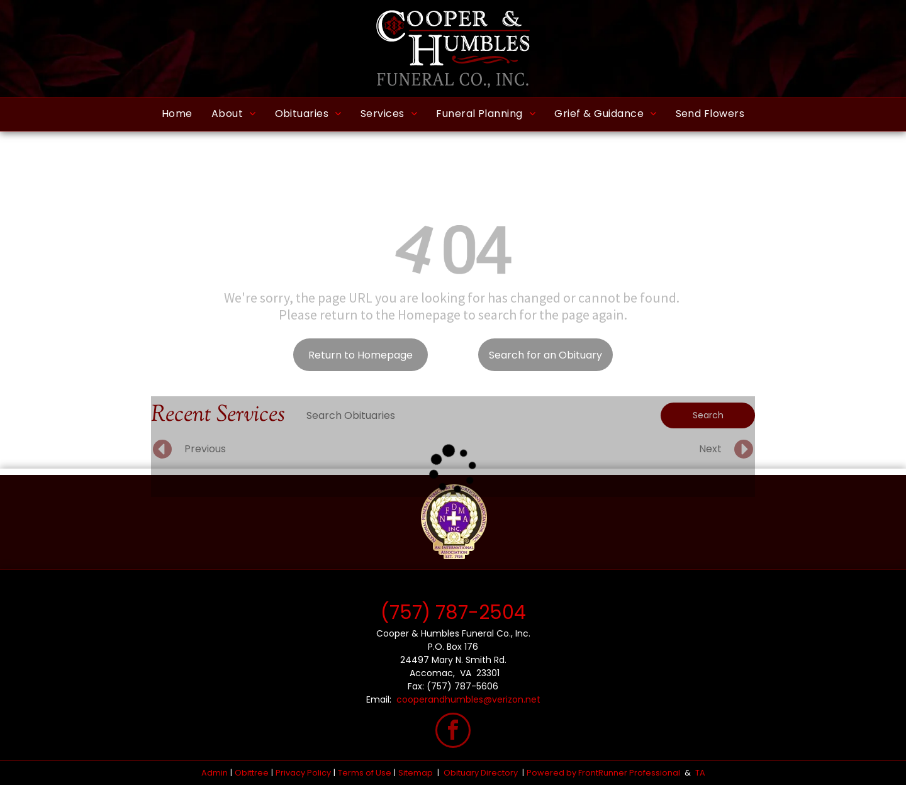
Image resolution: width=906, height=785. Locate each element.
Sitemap (415, 772)
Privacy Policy (303, 772)
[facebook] (453, 732)
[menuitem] (177, 114)
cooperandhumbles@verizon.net (468, 699)
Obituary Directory (481, 772)
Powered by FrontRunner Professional (603, 772)
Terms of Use (364, 772)
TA (700, 772)
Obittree (252, 772)
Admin (214, 772)
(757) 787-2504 (453, 612)
